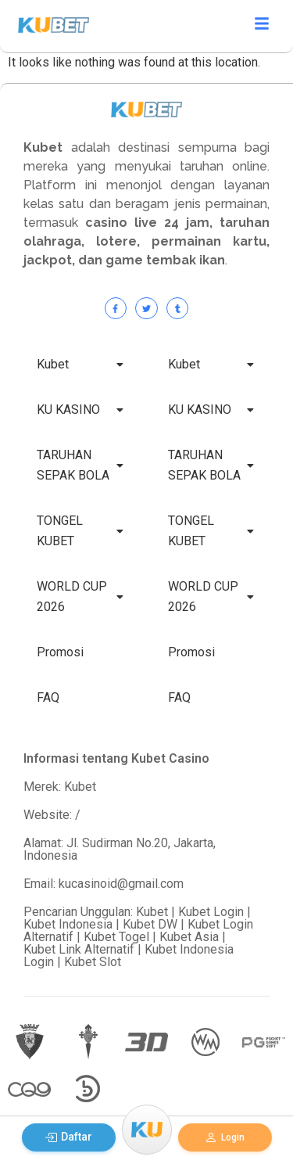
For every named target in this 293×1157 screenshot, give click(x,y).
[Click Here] (261, 26)
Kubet (80, 364)
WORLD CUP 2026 (80, 596)
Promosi (60, 652)
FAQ (48, 697)
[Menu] (147, 1130)
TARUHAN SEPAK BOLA (80, 465)
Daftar (68, 1137)
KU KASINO (80, 409)
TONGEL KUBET (80, 530)
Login (225, 1137)
